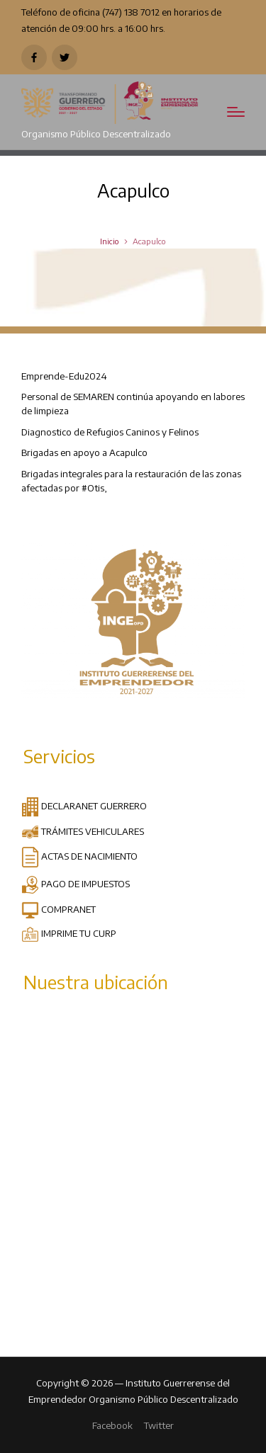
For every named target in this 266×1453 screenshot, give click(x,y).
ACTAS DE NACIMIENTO (79, 856)
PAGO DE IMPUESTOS (75, 883)
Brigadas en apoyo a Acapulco (84, 452)
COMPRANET (58, 909)
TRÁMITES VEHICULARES (82, 831)
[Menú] (236, 112)
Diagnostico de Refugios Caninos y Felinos (110, 432)
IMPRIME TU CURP (68, 933)
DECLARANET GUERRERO (84, 805)
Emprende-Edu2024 (64, 376)
